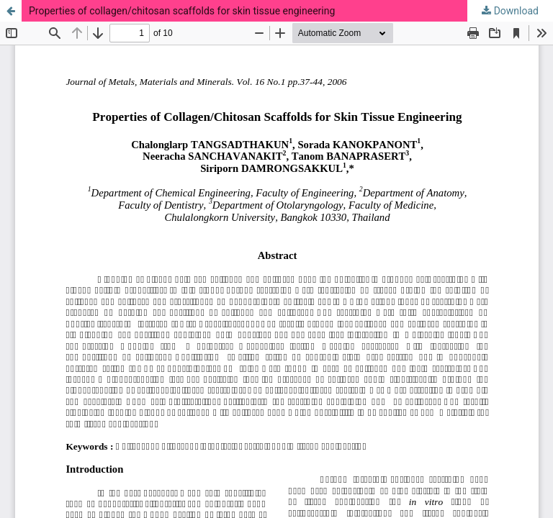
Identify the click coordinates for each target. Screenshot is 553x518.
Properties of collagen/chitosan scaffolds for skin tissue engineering (182, 11)
